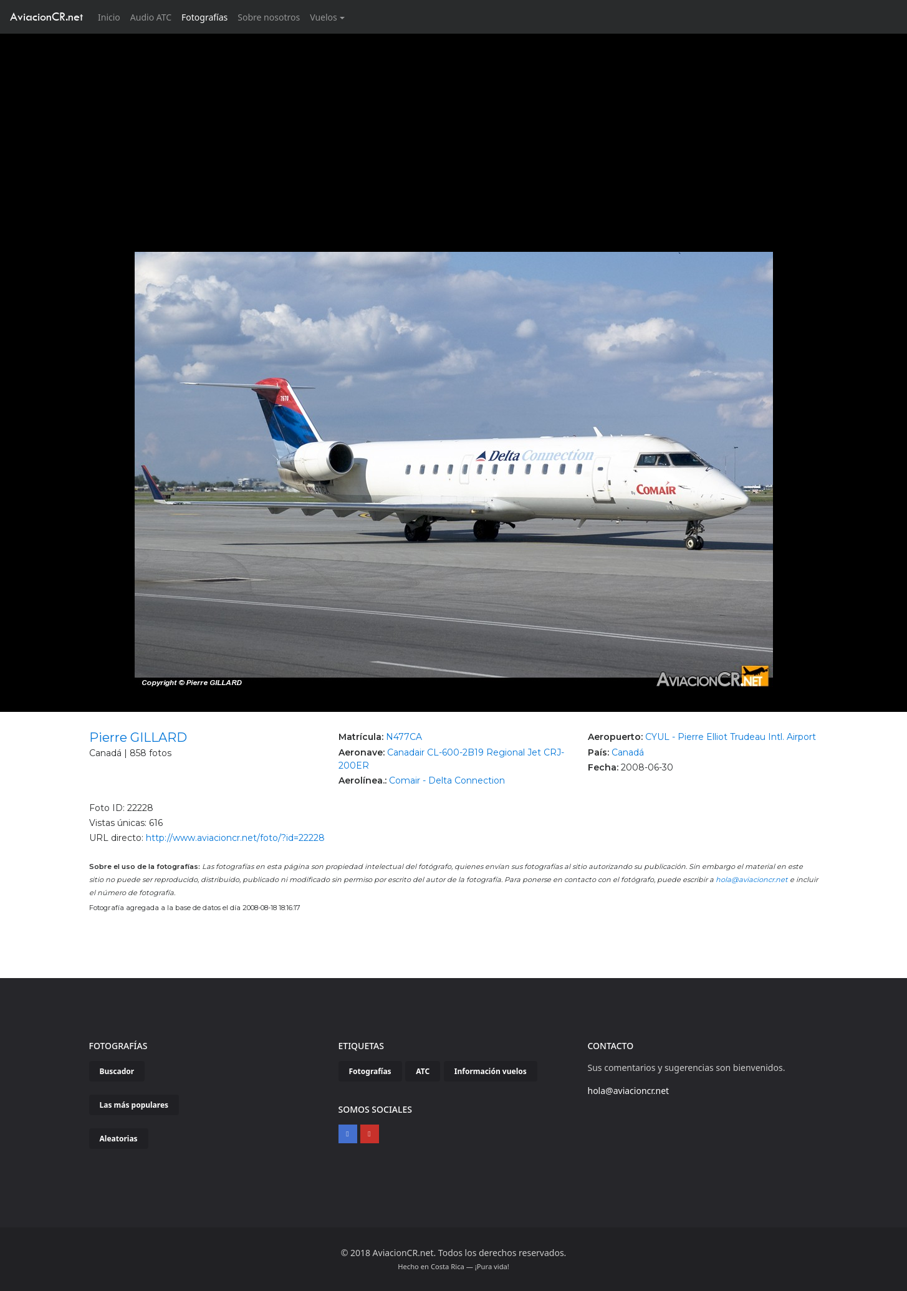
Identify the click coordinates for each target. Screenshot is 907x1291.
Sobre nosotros (269, 17)
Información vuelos (490, 1071)
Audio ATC (150, 17)
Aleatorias (119, 1138)
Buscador (117, 1071)
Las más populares (134, 1105)
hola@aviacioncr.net (752, 879)
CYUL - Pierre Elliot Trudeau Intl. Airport (730, 736)
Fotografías (204, 17)
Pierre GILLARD (138, 737)
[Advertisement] (454, 127)
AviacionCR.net (46, 16)
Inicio (111, 16)
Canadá (628, 752)
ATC (423, 1071)
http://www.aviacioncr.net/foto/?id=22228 (235, 837)
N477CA (404, 736)
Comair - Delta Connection (447, 780)
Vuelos (323, 17)
